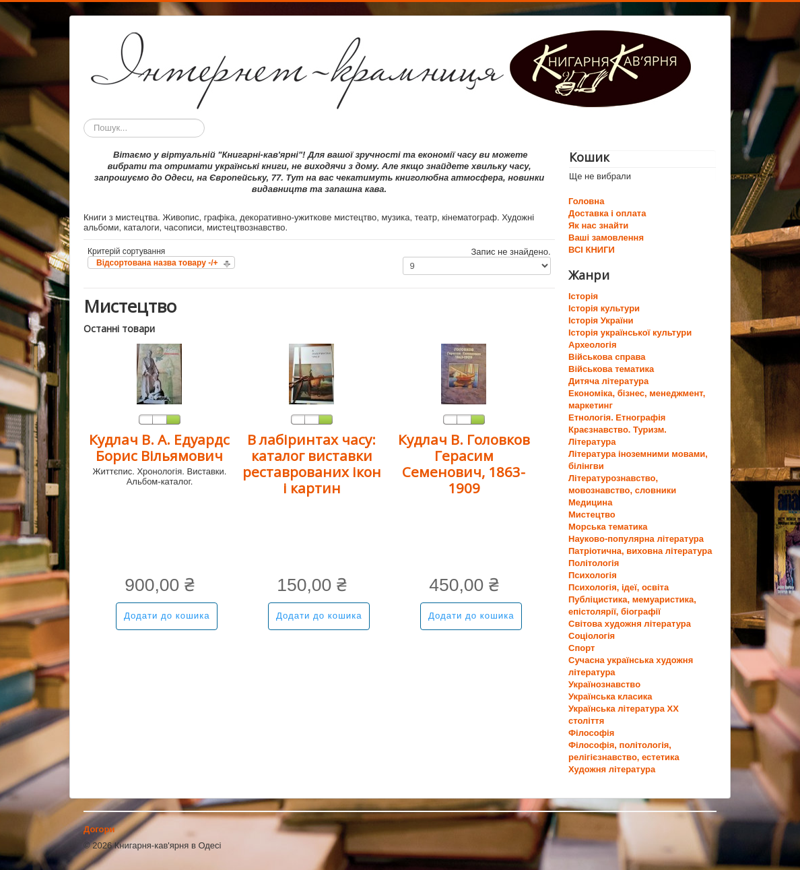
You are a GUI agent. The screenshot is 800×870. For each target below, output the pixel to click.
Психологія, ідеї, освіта (618, 587)
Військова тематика (611, 369)
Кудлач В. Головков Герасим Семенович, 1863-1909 (464, 463)
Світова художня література (629, 624)
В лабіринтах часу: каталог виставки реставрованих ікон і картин (311, 463)
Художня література (611, 769)
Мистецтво (591, 514)
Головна (586, 201)
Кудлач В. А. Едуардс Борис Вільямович (159, 447)
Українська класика (610, 696)
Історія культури (604, 308)
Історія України (601, 320)
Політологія (593, 563)
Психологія (592, 575)
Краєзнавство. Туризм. (617, 430)
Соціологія (591, 636)
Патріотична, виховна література (640, 551)
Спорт (581, 648)
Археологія (592, 345)
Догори (99, 829)
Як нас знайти (598, 225)
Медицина (590, 502)
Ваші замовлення (606, 237)
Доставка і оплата (607, 213)
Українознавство (604, 684)
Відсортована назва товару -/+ (157, 263)
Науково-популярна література (636, 539)
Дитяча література (608, 381)
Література (591, 442)
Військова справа (606, 357)
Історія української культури (630, 333)
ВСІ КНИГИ (591, 250)
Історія (583, 296)
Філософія (591, 733)
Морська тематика (607, 527)
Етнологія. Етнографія (616, 417)
